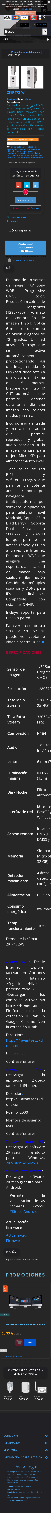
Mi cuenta (10, 1450)
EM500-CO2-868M (8, 1396)
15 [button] (38, 1358)
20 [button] (3, 1361)
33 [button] (35, 1361)
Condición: (12, 99)
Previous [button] (5, 1322)
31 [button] (30, 1361)
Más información (29, 13)
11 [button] (28, 1358)
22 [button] (8, 1361)
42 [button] (19, 1364)
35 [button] (40, 1361)
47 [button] (32, 1364)
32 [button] (33, 1361)
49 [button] (36, 1364)
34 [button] (38, 1361)
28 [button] (23, 1361)
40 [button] (14, 1364)
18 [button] (45, 1358)
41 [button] (17, 1364)
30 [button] (28, 1361)
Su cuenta (24, 25)
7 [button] (18, 1358)
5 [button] (13, 1358)
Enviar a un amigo (19, 217)
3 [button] (8, 1358)
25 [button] (15, 1361)
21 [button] (6, 1361)
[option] (25, 1322)
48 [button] (34, 1364)
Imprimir (14, 221)
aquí (40, 641)
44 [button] (24, 1364)
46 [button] (29, 1364)
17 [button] (43, 1358)
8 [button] (20, 1358)
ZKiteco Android (24, 1211)
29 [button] (25, 1361)
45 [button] (27, 1364)
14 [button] (35, 1358)
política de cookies (27, 9)
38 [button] (48, 1361)
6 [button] (15, 1358)
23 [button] (11, 1361)
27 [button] (20, 1361)
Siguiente (13, 88)
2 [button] (6, 1358)
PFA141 (20, 1396)
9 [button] (23, 1358)
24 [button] (13, 1361)
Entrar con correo (25, 200)
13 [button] (33, 1358)
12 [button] (30, 1358)
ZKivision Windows (22, 1163)
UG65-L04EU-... (37, 1396)
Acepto (18, 13)
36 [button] (43, 1361)
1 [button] (3, 1358)
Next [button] (46, 1322)
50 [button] (39, 1364)
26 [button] (18, 1361)
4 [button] (11, 1358)
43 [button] (22, 1364)
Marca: (28, 99)
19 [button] (48, 1358)
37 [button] (45, 1361)
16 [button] (40, 1358)
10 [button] (25, 1358)
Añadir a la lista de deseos (23, 260)
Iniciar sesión (41, 25)
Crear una (35, 208)
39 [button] (12, 1364)
